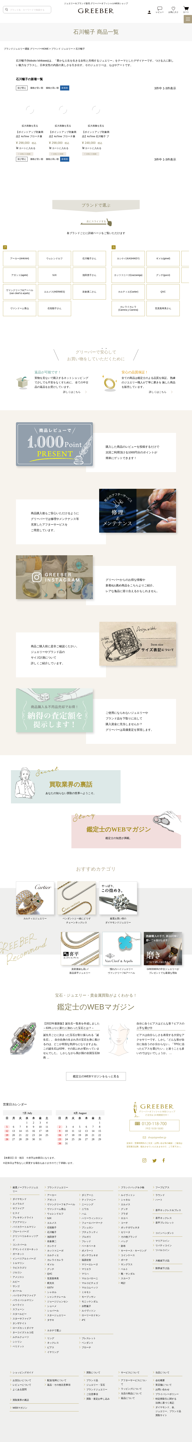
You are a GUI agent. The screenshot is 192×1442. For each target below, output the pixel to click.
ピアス (50, 1347)
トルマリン (18, 1263)
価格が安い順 (36, 88)
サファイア (18, 1208)
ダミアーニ (87, 1195)
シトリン (17, 1341)
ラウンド (160, 1195)
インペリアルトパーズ (24, 1258)
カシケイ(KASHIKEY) (128, 258)
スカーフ (125, 1278)
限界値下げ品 (162, 1268)
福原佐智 (86, 1259)
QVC (163, 291)
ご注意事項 (92, 1394)
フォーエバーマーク (92, 1222)
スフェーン (18, 1309)
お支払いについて (22, 1380)
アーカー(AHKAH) (19, 258)
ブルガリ (86, 1236)
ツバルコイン (162, 1250)
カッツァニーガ (55, 1250)
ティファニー (89, 1199)
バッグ (124, 1241)
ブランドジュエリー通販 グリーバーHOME (26, 48)
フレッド (86, 1241)
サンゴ (16, 1286)
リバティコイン (163, 1245)
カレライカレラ (55, 1259)
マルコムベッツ (90, 1287)
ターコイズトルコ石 (23, 1332)
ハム (84, 1213)
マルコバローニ (90, 1278)
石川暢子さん (89, 258)
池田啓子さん (89, 275)
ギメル (50, 1264)
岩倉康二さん (89, 291)
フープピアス (162, 1187)
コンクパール (20, 1244)
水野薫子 (86, 1306)
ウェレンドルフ (54, 258)
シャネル (51, 1292)
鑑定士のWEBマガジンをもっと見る (96, 1076)
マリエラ (86, 1269)
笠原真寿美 (53, 1278)
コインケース (128, 1255)
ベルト (124, 1269)
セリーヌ (125, 1232)
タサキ (50, 1320)
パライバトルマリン (23, 1300)
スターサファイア (22, 1318)
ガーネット (18, 1254)
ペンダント (87, 1342)
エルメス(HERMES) (54, 291)
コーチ (124, 1222)
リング (50, 1338)
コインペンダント (164, 1233)
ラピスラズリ (20, 1267)
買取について (93, 1372)
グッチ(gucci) (163, 275)
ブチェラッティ (90, 1232)
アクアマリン (20, 1222)
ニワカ (85, 1209)
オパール (17, 1291)
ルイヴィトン (89, 1310)
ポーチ (124, 1259)
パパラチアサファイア (24, 1295)
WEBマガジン (20, 1407)
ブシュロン (87, 1227)
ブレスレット (89, 1338)
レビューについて (22, 1384)
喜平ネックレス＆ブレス (168, 1210)
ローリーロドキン (91, 1315)
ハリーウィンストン (92, 1218)
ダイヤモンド (20, 1199)
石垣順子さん (54, 308)
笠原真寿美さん (163, 308)
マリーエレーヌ (90, 1264)
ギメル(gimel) (163, 258)
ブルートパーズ (21, 1231)
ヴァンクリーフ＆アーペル (61, 1204)
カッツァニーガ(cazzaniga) (128, 275)
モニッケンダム (90, 1301)
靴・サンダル (128, 1273)
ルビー (16, 1281)
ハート (158, 1199)
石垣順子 (51, 1227)
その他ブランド (129, 1236)
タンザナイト (20, 1323)
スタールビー (20, 1314)
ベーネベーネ (89, 1246)
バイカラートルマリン (24, 1226)
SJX (54, 275)
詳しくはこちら (72, 391)
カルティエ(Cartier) (128, 291)
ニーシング (87, 1204)
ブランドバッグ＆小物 (132, 1187)
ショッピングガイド (23, 1372)
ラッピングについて (131, 1388)
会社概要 (160, 1380)
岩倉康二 (51, 1241)
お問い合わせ (162, 1389)
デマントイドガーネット (25, 1249)
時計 (123, 1283)
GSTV (50, 1287)
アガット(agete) (19, 275)
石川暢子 (51, 1232)
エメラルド (18, 1203)
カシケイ (51, 1246)
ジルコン (17, 1272)
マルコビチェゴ (90, 1283)
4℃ (83, 1320)
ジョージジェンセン (57, 1301)
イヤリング (53, 1352)
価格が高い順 (52, 88)
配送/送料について (56, 1380)
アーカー (51, 1195)
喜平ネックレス (163, 1218)
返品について (128, 1398)
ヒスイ (16, 1213)
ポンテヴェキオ (90, 1255)
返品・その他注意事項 (58, 1384)
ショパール (53, 1310)
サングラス (127, 1264)
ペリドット (18, 1346)
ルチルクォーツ (21, 1337)
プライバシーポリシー (167, 1394)
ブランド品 (92, 1380)
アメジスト (18, 1277)
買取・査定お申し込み (98, 1398)
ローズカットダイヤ (23, 1327)
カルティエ (53, 1255)
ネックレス (53, 1342)
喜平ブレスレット (164, 1222)
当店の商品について (131, 1393)
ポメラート (87, 1250)
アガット (51, 1199)
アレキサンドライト (23, 1217)
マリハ (85, 1273)
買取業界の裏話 (21, 1400)
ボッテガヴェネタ (130, 1227)
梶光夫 (50, 1283)
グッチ (50, 1269)
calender (55, 1130)
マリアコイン (162, 1240)
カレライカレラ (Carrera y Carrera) (128, 308)
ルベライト (18, 1304)
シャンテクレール (56, 1296)
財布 (123, 1246)
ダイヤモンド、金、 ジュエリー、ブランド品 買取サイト (168, 1411)
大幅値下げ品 (162, 1260)
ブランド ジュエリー (62, 48)
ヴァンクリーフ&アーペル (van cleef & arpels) (19, 291)
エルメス (51, 1222)
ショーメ (51, 1306)
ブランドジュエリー (57, 1187)
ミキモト (86, 1292)
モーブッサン (89, 1296)
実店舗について (163, 1384)
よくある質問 (20, 1389)
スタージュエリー (56, 1315)
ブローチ (86, 1347)
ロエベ (124, 1218)
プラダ (124, 1213)
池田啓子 (51, 1236)
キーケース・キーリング (133, 1250)
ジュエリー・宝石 (95, 1384)
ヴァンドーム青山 (19, 308)
